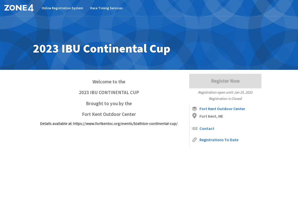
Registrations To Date (214, 140)
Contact (202, 128)
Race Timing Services (106, 8)
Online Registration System (62, 8)
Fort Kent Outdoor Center (218, 109)
